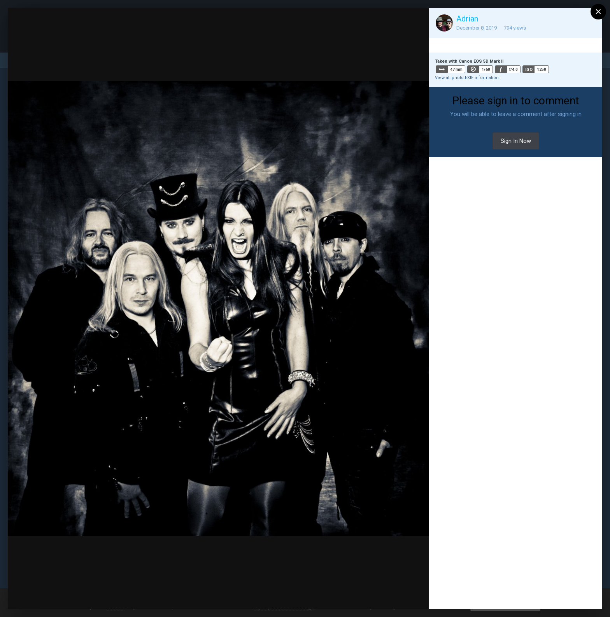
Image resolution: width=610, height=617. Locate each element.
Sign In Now (516, 140)
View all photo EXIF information (467, 77)
